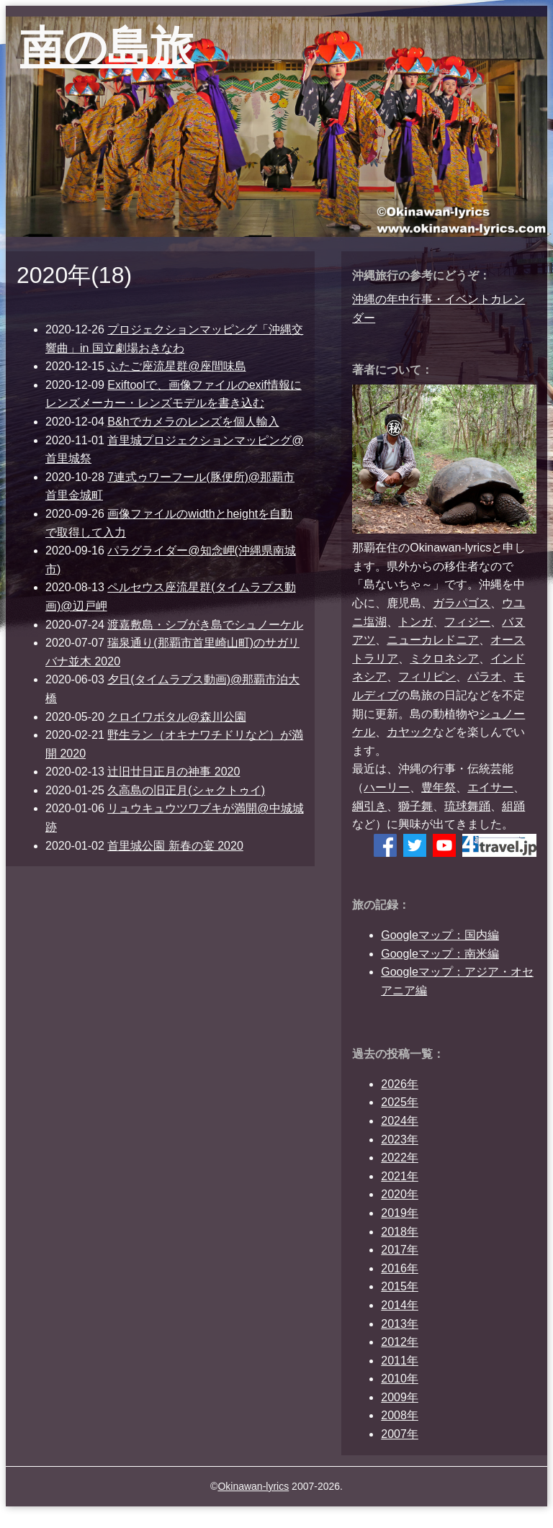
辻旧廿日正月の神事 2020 (173, 771)
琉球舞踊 (467, 806)
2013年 (399, 1324)
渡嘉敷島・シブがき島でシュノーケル (205, 625)
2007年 (399, 1434)
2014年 (399, 1305)
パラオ (484, 676)
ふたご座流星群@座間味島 (176, 366)
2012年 (399, 1342)
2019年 (399, 1213)
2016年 (399, 1268)
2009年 (399, 1397)
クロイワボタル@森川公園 (176, 717)
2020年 (399, 1194)
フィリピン (427, 676)
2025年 (399, 1102)
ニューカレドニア (433, 640)
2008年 (399, 1415)
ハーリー (387, 787)
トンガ (415, 622)
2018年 (399, 1232)
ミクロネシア (444, 658)
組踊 (513, 806)
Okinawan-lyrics (253, 1486)
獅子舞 (415, 806)
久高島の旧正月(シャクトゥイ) (186, 790)
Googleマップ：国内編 (440, 935)
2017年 (399, 1250)
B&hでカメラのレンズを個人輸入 (193, 421)
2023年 (399, 1139)
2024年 (399, 1121)
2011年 (399, 1360)
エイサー (490, 787)
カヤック (410, 732)
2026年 (399, 1084)
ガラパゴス (461, 603)
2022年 (399, 1157)
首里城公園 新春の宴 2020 (175, 846)
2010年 (399, 1378)
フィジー (467, 622)
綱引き (369, 806)
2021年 (399, 1176)
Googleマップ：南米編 (440, 954)
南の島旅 (107, 47)
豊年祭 (438, 787)
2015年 (399, 1286)
